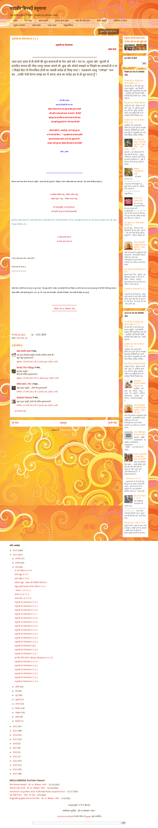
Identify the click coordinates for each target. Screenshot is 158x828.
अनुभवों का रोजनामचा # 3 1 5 (26, 606)
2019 (15, 748)
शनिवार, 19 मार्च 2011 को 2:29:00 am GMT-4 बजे (37, 392)
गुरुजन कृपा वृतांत (62, 21)
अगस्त (17, 704)
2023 (15, 765)
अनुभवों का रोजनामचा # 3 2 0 (26, 626)
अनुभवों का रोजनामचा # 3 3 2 (26, 673)
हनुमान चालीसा (19, 26)
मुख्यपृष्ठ (63, 423)
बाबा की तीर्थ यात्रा (83, 21)
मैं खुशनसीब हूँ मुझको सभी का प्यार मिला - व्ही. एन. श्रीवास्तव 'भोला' (35, 798)
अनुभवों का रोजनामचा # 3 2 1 (26, 630)
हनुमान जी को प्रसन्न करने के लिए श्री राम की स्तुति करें (135, 40)
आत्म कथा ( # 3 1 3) (23, 598)
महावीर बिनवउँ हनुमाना (28, 9)
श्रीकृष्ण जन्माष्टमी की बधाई (138, 172)
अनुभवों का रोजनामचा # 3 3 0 (26, 666)
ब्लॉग (15, 21)
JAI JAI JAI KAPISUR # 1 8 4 (135, 271)
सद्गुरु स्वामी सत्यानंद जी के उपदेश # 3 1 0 (30, 586)
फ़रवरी (17, 563)
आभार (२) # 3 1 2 (22, 594)
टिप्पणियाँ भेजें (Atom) (68, 430)
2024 (15, 769)
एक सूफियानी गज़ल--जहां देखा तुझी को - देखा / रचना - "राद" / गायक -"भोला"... (135, 144)
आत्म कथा (20, 338)
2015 (15, 739)
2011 (15, 555)
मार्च (17, 567)
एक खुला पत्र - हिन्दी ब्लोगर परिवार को (134, 224)
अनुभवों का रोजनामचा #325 (25, 646)
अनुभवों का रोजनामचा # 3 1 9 (26, 622)
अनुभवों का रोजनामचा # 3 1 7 (26, 614)
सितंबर (18, 708)
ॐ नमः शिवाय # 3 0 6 (23, 570)
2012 (15, 726)
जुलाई (17, 700)
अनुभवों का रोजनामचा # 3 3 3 (26, 677)
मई (16, 691)
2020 (15, 752)
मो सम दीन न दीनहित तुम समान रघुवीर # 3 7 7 (133, 82)
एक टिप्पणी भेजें (20, 411)
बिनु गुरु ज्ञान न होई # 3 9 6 (134, 523)
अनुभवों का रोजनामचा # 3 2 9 (135, 290)
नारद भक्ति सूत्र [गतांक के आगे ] (140, 434)
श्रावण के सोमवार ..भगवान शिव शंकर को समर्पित (140, 457)
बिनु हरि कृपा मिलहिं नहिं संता (134, 103)
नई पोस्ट (15, 423)
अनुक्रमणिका (68, 26)
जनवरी (18, 558)
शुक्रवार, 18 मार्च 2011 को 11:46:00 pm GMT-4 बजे (38, 378)
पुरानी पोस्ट (112, 423)
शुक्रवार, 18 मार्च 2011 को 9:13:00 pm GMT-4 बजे (37, 362)
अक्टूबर (18, 713)
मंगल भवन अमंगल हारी (138, 200)
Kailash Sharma (24, 398)
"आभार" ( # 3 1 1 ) (23, 590)
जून (16, 695)
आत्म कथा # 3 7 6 (133, 479)
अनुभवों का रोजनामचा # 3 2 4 (26, 642)
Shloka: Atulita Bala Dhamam (139, 384)
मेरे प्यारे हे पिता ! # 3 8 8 (140, 497)
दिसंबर (18, 721)
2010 (15, 550)
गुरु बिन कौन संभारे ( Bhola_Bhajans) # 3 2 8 (34, 658)
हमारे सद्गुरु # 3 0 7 (22, 574)
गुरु (26, 338)
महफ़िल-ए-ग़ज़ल (120, 21)
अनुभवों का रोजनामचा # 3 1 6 (26, 610)
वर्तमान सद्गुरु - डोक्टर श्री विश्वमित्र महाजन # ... (31, 582)
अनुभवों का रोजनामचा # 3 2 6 (26, 650)
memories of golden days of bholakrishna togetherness (37, 791)
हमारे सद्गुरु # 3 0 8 (22, 578)
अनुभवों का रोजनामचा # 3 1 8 (26, 618)
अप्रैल (17, 687)
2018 (15, 744)
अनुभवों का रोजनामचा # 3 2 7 (26, 654)
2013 (15, 731)
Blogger (87, 816)
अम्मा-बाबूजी (102, 21)
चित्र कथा (28, 21)
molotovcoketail (65, 816)
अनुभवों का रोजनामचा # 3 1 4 (26, 602)
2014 (15, 735)
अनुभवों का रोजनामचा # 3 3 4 (26, 681)
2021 (15, 757)
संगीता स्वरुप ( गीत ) (24, 384)
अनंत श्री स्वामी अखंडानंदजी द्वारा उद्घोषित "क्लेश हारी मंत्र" (140, 246)
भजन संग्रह (36, 26)
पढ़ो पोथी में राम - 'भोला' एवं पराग (22, 795)
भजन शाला (51, 26)
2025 (15, 774)
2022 (15, 761)
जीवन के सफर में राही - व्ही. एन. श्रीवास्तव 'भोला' (27, 788)
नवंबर (17, 717)
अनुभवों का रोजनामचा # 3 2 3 (26, 638)
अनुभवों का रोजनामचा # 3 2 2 (26, 634)
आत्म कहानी (43, 21)
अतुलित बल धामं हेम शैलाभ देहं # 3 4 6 (134, 121)
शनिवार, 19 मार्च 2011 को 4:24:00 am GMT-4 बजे (37, 405)
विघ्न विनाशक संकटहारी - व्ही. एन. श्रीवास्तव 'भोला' (28, 785)
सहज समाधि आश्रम (24, 351)
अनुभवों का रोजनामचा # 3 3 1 (26, 670)
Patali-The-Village (26, 367)
